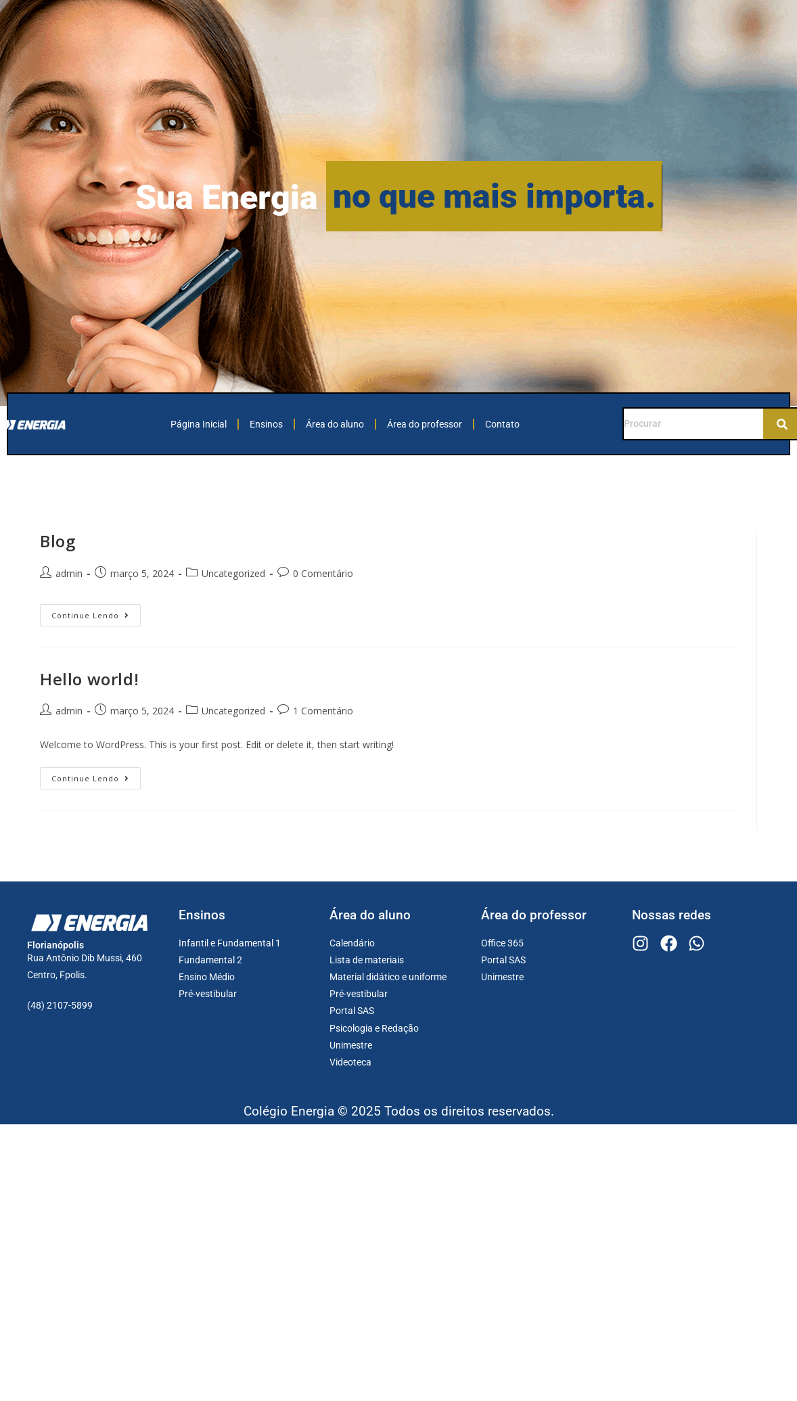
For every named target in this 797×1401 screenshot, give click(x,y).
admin (69, 573)
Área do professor (424, 424)
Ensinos (266, 424)
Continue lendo (96, 612)
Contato (502, 424)
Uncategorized (233, 573)
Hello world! (89, 679)
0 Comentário (323, 573)
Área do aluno (335, 424)
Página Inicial (198, 424)
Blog (57, 541)
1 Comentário (323, 710)
